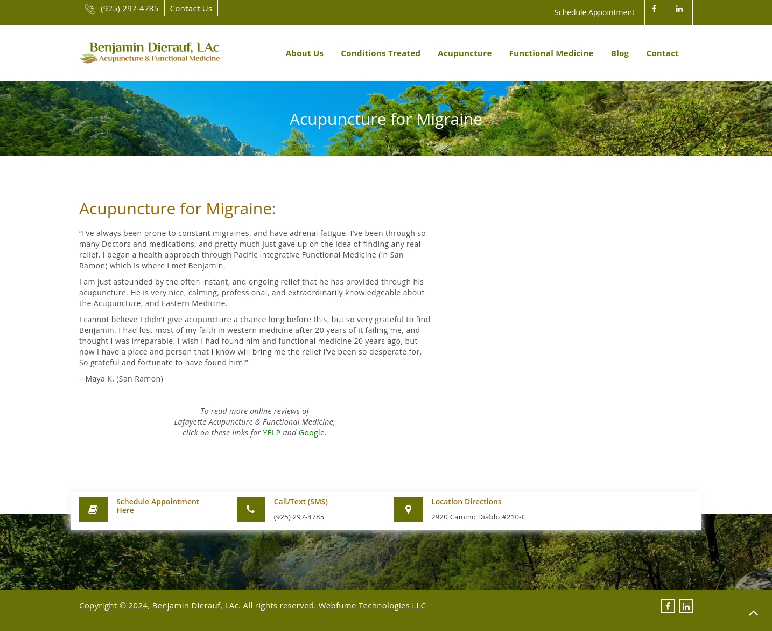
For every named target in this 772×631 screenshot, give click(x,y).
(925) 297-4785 (122, 8)
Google (312, 432)
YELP (272, 432)
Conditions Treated (380, 52)
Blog (620, 52)
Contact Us (191, 8)
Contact (662, 52)
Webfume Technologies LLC (372, 605)
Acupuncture (465, 52)
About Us (305, 52)
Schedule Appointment (595, 12)
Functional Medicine (551, 52)
